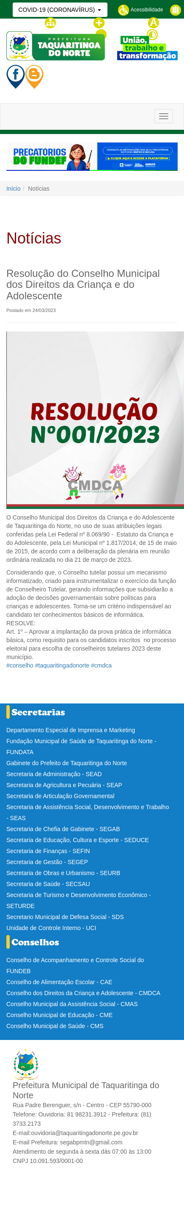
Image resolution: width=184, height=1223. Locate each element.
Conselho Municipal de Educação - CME (59, 1015)
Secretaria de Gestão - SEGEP (47, 862)
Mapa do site (65, 22)
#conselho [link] (19, 665)
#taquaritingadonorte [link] (62, 665)
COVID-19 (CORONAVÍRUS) (57, 9)
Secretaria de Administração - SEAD (54, 774)
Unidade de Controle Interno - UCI (51, 928)
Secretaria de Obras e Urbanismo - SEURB (63, 873)
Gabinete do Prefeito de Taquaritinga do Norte (66, 763)
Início (13, 188)
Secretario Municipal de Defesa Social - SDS (65, 917)
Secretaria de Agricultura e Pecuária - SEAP (64, 785)
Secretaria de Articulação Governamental (60, 796)
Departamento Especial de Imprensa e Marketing (70, 730)
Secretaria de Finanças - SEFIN (48, 851)
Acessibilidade (140, 10)
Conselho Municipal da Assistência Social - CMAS (71, 1004)
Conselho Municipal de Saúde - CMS (55, 1026)
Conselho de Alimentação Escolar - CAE (59, 982)
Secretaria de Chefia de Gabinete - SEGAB (63, 829)
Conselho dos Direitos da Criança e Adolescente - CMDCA (83, 993)
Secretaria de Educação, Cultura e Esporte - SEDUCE (77, 840)
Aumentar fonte (117, 22)
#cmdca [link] (101, 665)
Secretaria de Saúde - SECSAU (48, 884)
